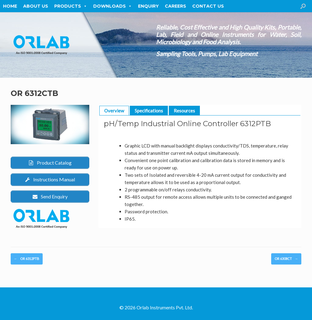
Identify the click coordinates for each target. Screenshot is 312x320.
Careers (175, 6)
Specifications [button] (149, 110)
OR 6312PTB (26, 258)
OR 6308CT (286, 258)
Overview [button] (114, 110)
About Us (35, 6)
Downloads (112, 6)
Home (10, 6)
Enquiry (148, 6)
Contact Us (208, 6)
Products (70, 6)
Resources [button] (184, 110)
